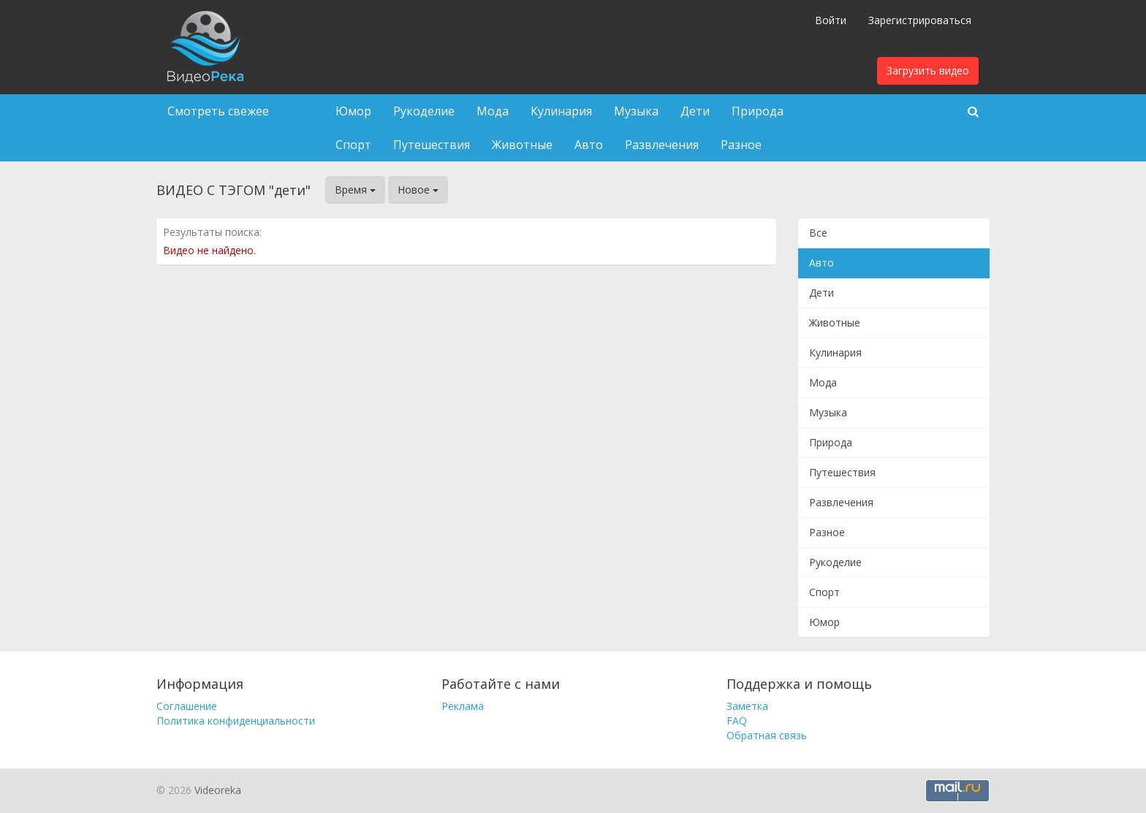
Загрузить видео (928, 70)
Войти (830, 20)
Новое (418, 189)
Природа (757, 111)
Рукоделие (424, 111)
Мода (493, 111)
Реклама (462, 706)
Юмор (353, 111)
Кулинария (561, 111)
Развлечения (662, 145)
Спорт (353, 145)
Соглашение (186, 706)
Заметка (747, 706)
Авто (588, 145)
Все (818, 233)
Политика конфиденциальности (235, 721)
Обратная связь (766, 735)
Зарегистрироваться (919, 20)
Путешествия (431, 145)
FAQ (736, 721)
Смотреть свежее (218, 111)
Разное (741, 145)
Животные (522, 145)
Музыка (636, 111)
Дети (695, 111)
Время (355, 189)
